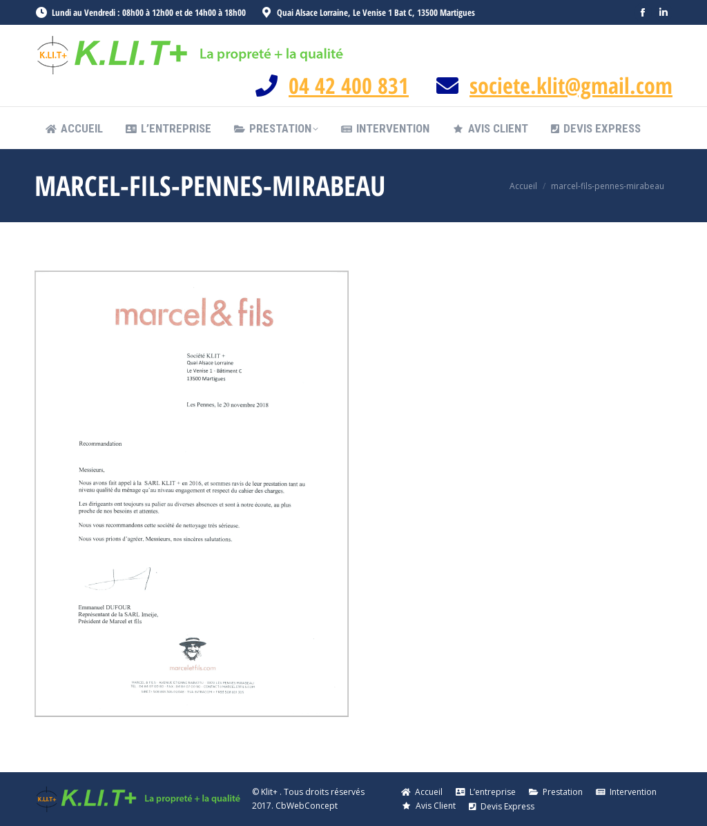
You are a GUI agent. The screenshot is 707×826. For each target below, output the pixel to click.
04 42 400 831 (349, 85)
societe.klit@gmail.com (570, 85)
